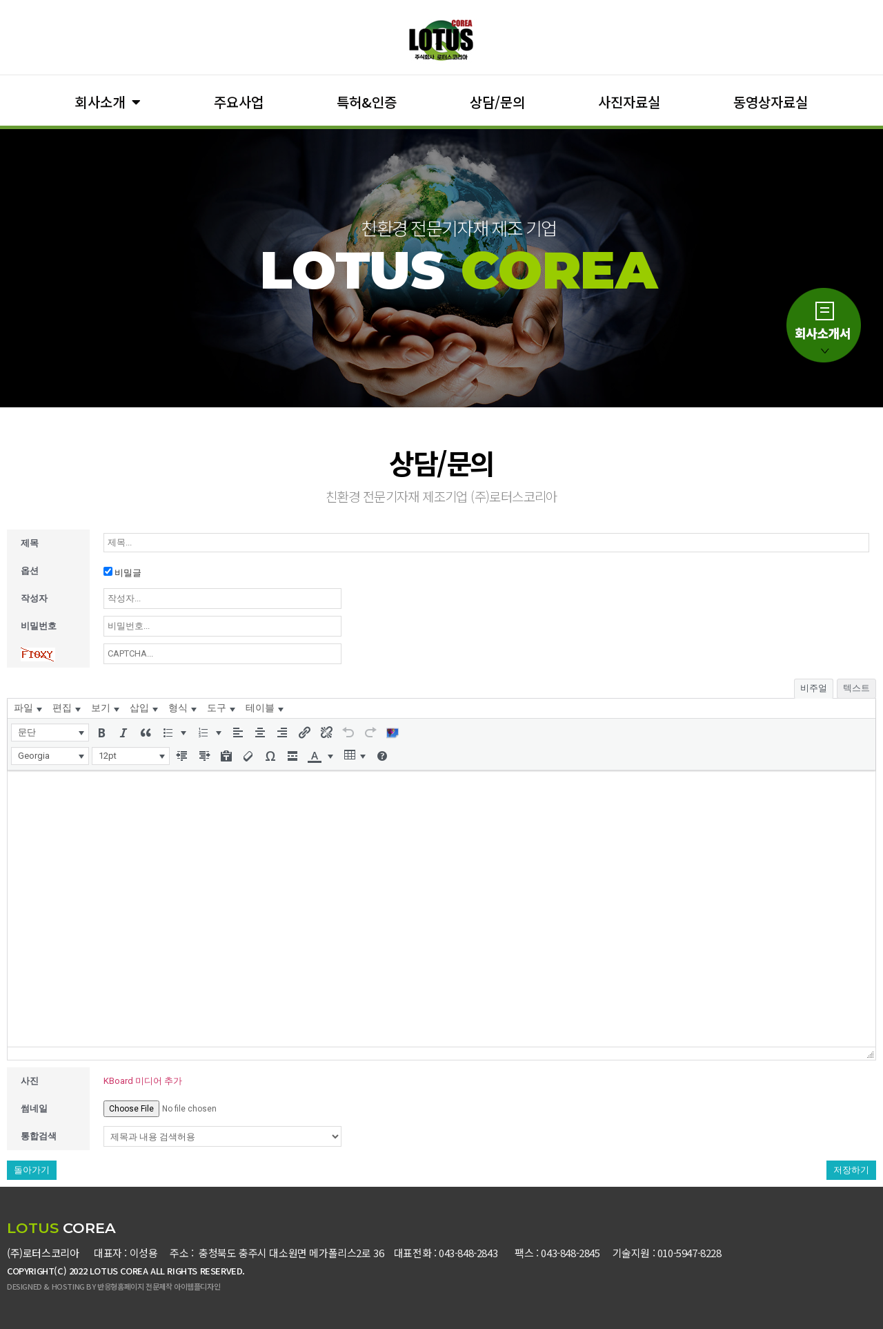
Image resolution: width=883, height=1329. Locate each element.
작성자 (34, 598)
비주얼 (813, 688)
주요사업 (239, 102)
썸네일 (34, 1108)
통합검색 (39, 1136)
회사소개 (108, 102)
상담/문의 (497, 102)
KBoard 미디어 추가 (142, 1081)
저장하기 (851, 1170)
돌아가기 (32, 1170)
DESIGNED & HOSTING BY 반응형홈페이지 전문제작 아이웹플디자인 (113, 1286)
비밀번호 (39, 626)
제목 (30, 543)
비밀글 (122, 573)
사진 (30, 1081)
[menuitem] (27, 708)
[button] (50, 732)
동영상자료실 (770, 102)
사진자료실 (629, 102)
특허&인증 (367, 102)
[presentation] (28, 708)
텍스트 (856, 688)
